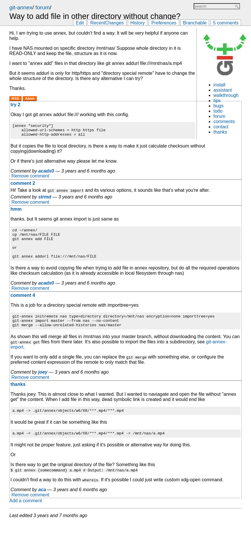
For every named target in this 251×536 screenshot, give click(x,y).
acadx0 (46, 173)
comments (224, 121)
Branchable (194, 22)
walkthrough (225, 95)
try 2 (15, 104)
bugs (218, 105)
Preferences (163, 22)
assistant (222, 90)
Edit (80, 22)
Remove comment (30, 178)
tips (217, 100)
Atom (30, 98)
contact (221, 126)
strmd (44, 199)
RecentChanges (107, 22)
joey (42, 383)
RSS (16, 98)
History (137, 22)
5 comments (225, 22)
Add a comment (25, 513)
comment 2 (22, 185)
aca (42, 502)
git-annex (20, 7)
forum (43, 7)
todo (217, 111)
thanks (220, 131)
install (219, 84)
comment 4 (22, 303)
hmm (16, 211)
